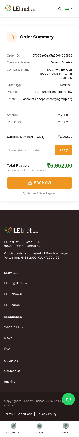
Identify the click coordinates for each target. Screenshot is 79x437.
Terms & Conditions (18, 414)
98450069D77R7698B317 (22, 246)
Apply (63, 150)
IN (69, 9)
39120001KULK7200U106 (42, 257)
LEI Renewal (13, 294)
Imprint (9, 381)
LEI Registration (15, 283)
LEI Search (12, 304)
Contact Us (12, 370)
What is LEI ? (13, 327)
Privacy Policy (46, 414)
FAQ (7, 348)
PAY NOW (39, 182)
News (8, 337)
